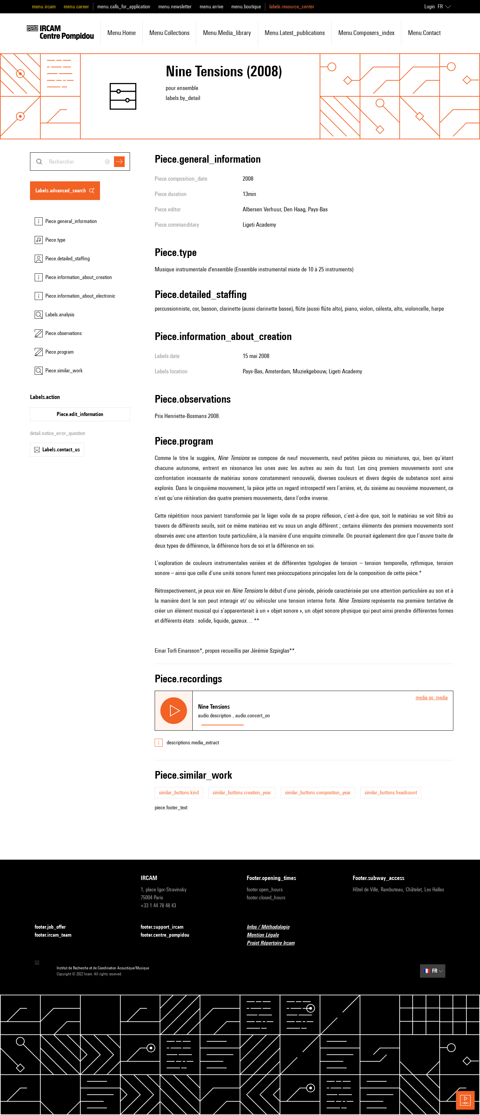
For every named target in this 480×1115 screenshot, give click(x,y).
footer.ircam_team (57, 935)
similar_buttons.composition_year (318, 792)
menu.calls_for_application (123, 6)
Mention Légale (267, 935)
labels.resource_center (291, 6)
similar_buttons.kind (179, 792)
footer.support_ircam (166, 927)
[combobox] (80, 161)
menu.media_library (227, 32)
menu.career (76, 6)
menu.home (121, 32)
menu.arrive (211, 6)
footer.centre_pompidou (169, 935)
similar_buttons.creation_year (242, 792)
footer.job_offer (54, 927)
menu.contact (424, 32)
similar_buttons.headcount (391, 792)
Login (429, 6)
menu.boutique (246, 6)
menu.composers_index (366, 32)
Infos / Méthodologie (272, 927)
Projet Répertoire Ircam (274, 943)
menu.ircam (44, 6)
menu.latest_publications (295, 32)
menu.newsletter (175, 6)
